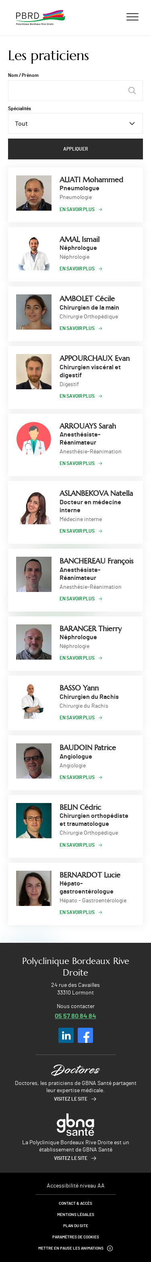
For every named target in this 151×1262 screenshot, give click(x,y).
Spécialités (19, 108)
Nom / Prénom (23, 75)
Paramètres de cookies (75, 1237)
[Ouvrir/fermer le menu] (132, 16)
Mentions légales (75, 1215)
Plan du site (75, 1226)
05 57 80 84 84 (75, 1015)
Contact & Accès (75, 1204)
